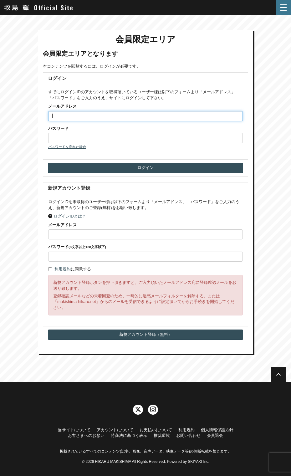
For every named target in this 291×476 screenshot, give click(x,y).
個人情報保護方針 (217, 429)
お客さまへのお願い (86, 435)
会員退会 (215, 435)
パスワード (58, 128)
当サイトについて (74, 429)
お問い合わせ (188, 435)
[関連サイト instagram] (153, 410)
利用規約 (62, 269)
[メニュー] (283, 7)
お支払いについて (156, 429)
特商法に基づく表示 (129, 435)
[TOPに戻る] (278, 374)
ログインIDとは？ (70, 216)
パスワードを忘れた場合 (67, 147)
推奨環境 (162, 435)
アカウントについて (115, 429)
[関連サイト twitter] (138, 410)
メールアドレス (62, 106)
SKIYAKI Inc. (198, 461)
